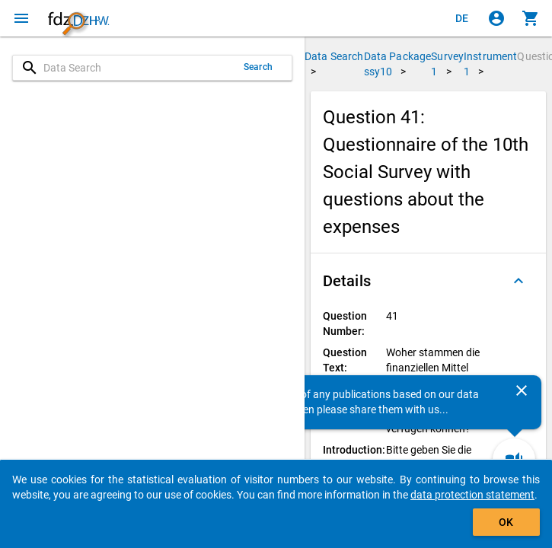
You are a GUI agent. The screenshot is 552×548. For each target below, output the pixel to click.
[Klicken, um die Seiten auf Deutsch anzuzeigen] (462, 18)
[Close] (521, 390)
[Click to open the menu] (21, 18)
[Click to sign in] (496, 18)
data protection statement (472, 495)
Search (258, 67)
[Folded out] (518, 281)
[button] (428, 281)
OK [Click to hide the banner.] (506, 522)
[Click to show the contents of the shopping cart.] (530, 18)
